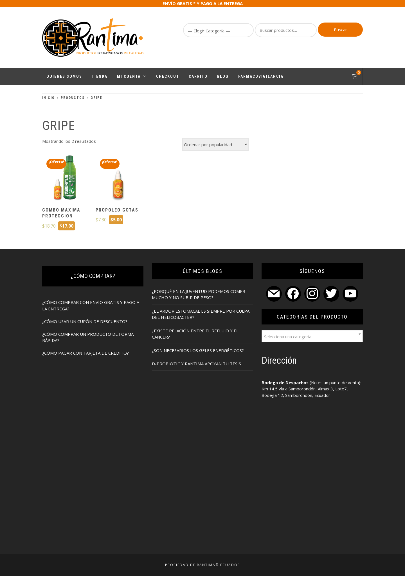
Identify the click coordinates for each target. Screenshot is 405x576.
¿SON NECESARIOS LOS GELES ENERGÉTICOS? (198, 350)
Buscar (340, 29)
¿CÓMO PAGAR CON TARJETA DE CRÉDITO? (85, 353)
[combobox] (312, 336)
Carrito (198, 76)
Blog (223, 76)
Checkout (167, 76)
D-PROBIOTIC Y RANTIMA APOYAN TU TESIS (196, 363)
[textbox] (312, 336)
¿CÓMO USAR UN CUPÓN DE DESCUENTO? (84, 321)
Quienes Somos (64, 76)
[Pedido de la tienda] (215, 144)
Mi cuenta (132, 76)
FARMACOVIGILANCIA (261, 76)
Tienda (99, 76)
